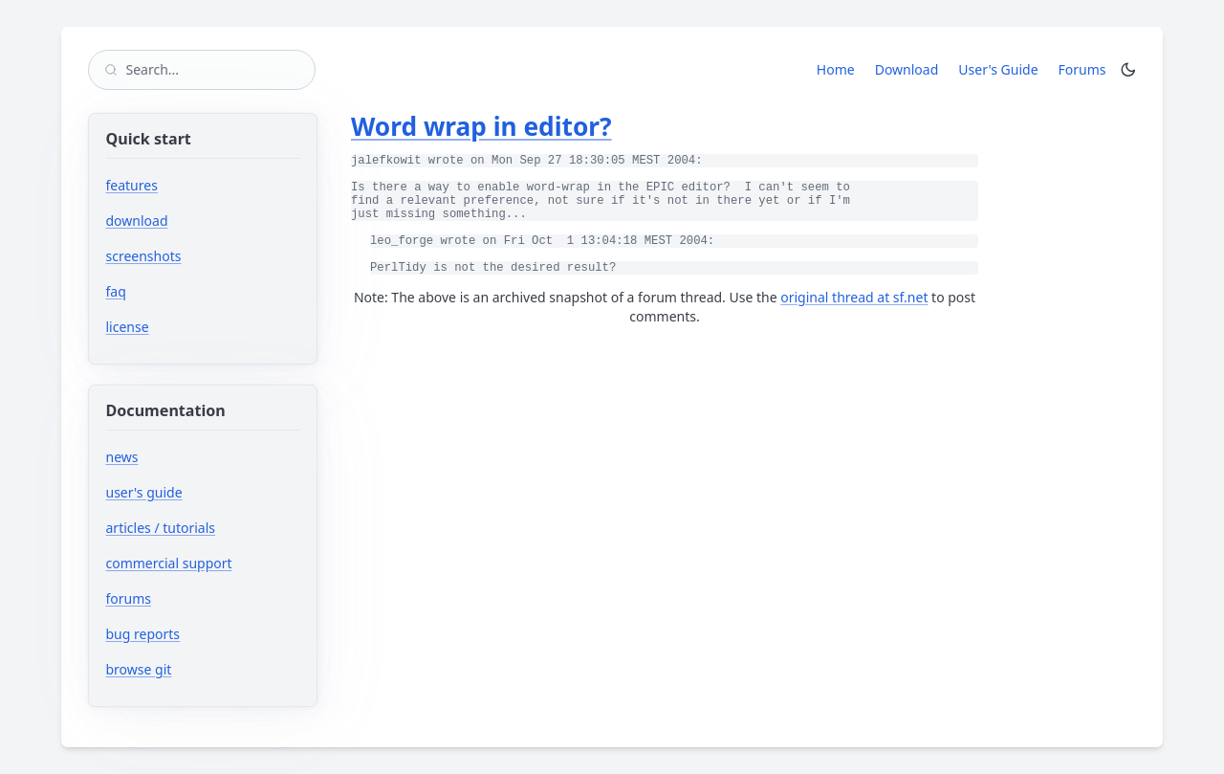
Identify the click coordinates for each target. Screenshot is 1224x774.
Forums (1086, 68)
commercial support (169, 563)
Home (836, 69)
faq (116, 291)
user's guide (144, 492)
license (127, 327)
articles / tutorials (161, 528)
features (132, 185)
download (137, 220)
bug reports (200, 634)
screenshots (144, 256)
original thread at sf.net (854, 297)
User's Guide (998, 69)
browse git (196, 669)
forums (186, 598)
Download (907, 69)
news (122, 457)
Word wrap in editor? (481, 126)
